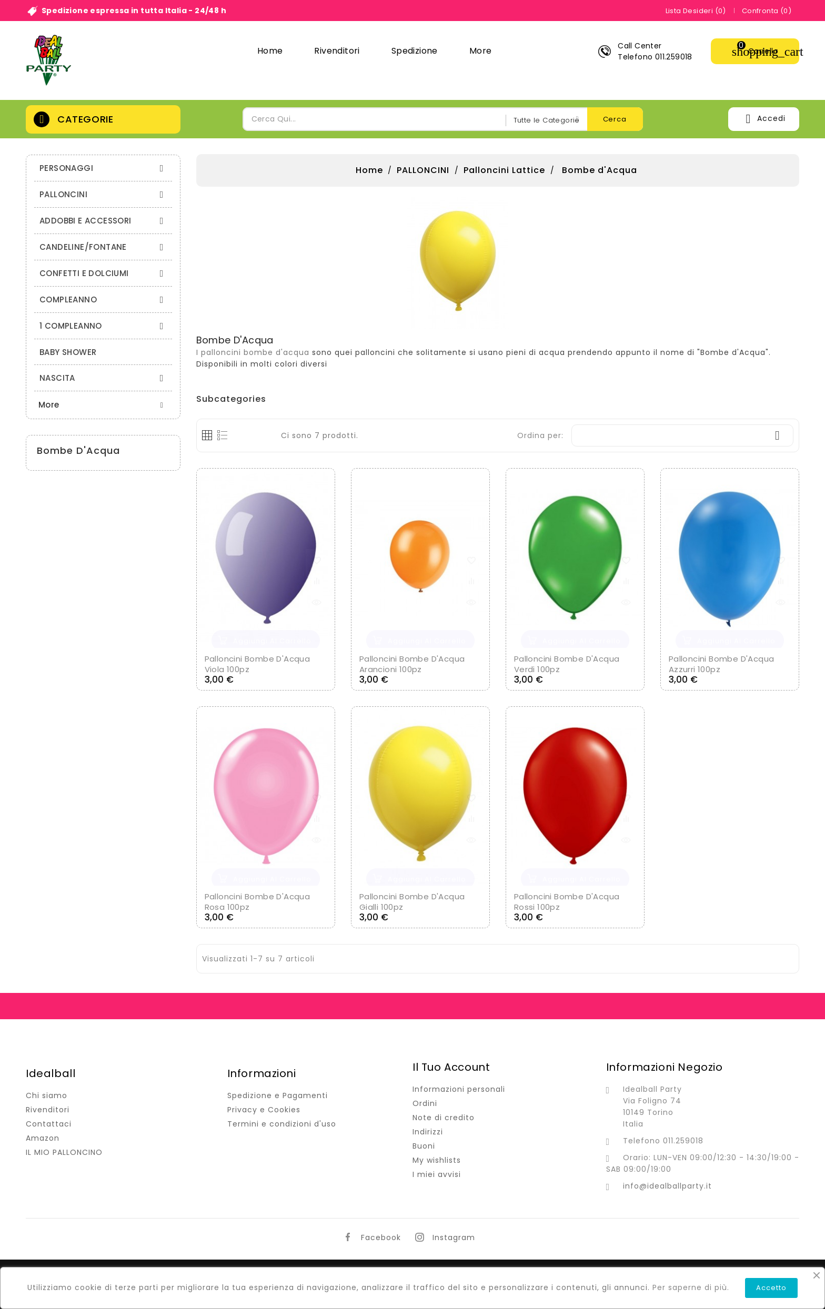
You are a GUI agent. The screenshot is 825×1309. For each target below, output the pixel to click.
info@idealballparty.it (667, 1186)
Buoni (424, 1146)
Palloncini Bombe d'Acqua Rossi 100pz (567, 901)
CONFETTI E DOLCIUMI (104, 273)
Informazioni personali (459, 1089)
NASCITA (104, 377)
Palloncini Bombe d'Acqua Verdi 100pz (567, 664)
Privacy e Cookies (263, 1109)
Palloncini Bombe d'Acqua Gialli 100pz (412, 901)
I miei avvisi (437, 1174)
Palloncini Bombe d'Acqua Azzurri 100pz (721, 664)
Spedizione (414, 51)
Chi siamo (46, 1095)
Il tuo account (451, 1067)
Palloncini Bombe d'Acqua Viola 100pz (257, 664)
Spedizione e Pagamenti (277, 1095)
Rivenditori (336, 51)
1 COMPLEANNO (104, 325)
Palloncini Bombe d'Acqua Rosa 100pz (257, 901)
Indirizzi (428, 1132)
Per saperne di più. (690, 1287)
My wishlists (437, 1160)
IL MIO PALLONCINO (64, 1152)
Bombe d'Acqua (78, 450)
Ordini (425, 1103)
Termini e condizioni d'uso (281, 1124)
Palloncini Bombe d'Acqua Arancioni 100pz (412, 664)
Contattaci (49, 1124)
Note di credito (444, 1117)
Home (270, 51)
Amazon (42, 1138)
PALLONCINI (104, 194)
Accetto (771, 1288)
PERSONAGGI (104, 168)
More (480, 51)
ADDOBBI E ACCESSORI (104, 220)
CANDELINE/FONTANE (104, 246)
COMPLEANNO (104, 299)
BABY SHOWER (67, 352)
